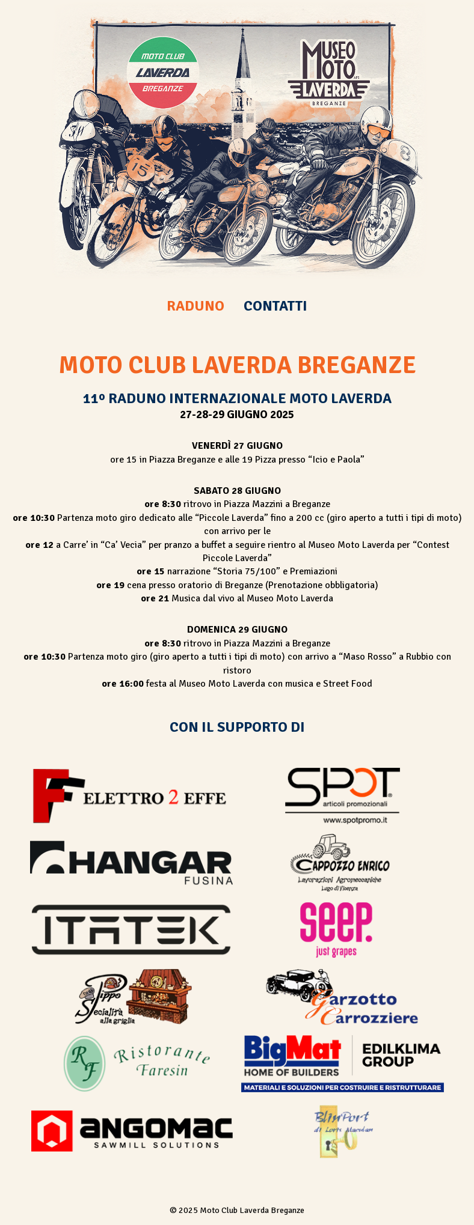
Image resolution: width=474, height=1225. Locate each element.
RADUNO (195, 306)
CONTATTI (275, 306)
